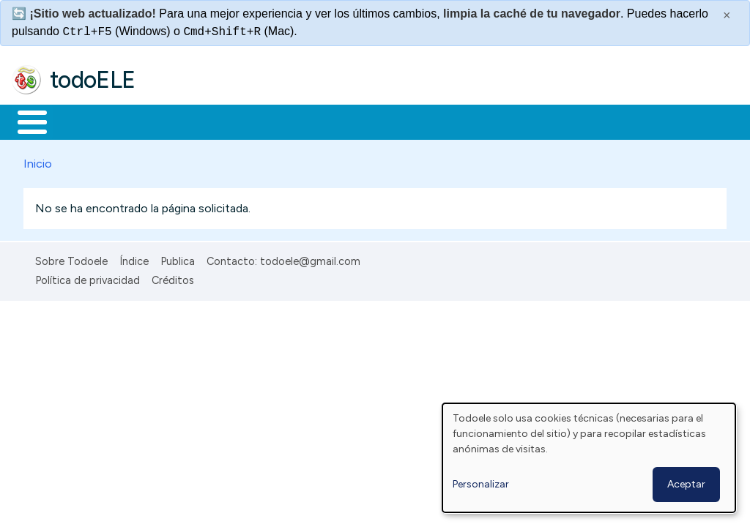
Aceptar (686, 484)
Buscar (602, 120)
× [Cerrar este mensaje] (727, 15)
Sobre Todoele (71, 258)
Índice (134, 258)
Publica (177, 258)
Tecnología (438, 121)
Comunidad (535, 121)
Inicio (24, 120)
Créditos (173, 278)
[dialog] (588, 457)
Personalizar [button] (481, 484)
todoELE (92, 80)
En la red (346, 121)
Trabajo (264, 121)
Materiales (82, 121)
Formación (176, 121)
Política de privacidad (87, 278)
